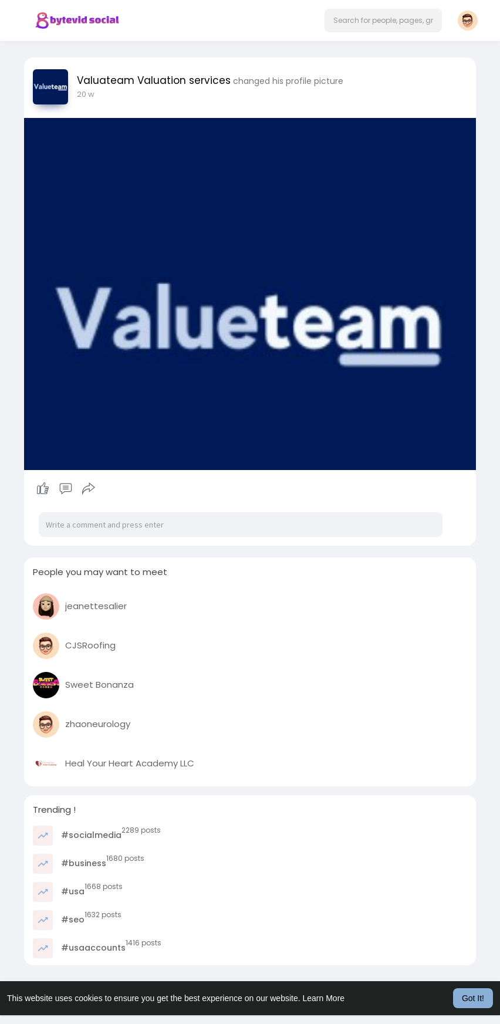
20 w (85, 94)
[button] (383, 20)
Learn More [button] (324, 998)
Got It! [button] (473, 998)
